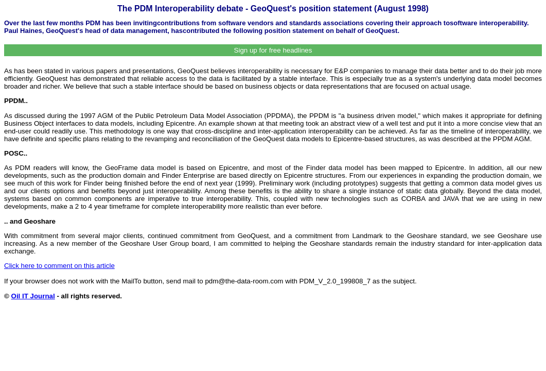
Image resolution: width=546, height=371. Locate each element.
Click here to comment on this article (59, 265)
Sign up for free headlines (273, 50)
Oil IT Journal (33, 296)
